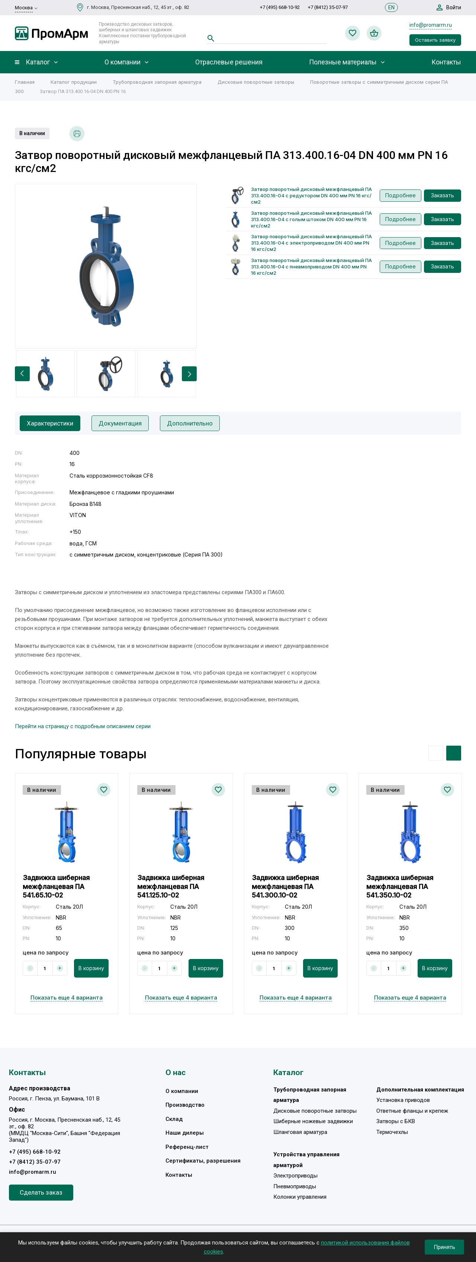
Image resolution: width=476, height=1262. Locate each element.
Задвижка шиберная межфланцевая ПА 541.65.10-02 (56, 886)
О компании (122, 62)
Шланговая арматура (300, 1132)
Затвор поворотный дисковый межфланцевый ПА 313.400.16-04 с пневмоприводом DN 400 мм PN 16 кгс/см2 (311, 266)
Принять (444, 1247)
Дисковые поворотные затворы (315, 1111)
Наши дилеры (184, 1132)
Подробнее (400, 195)
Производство (185, 1105)
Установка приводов (403, 1100)
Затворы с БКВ (395, 1121)
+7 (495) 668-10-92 (280, 7)
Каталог (38, 62)
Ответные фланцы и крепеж (412, 1111)
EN (391, 7)
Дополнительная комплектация (420, 1089)
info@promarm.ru (430, 25)
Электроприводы (295, 1175)
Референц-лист (187, 1147)
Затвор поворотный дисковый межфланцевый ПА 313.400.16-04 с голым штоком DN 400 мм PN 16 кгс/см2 (311, 219)
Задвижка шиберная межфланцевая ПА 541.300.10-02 (285, 886)
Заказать (442, 195)
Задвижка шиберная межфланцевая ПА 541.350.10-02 (399, 886)
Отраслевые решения (229, 62)
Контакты (446, 62)
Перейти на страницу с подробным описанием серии (83, 726)
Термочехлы (392, 1132)
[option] (106, 266)
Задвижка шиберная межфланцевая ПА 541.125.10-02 (170, 886)
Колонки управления (300, 1197)
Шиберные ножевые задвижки (313, 1121)
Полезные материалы (343, 62)
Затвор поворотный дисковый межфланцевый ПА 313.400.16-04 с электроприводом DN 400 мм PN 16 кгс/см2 (311, 242)
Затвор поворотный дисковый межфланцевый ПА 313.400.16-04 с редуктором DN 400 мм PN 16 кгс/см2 (311, 195)
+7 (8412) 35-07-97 (328, 7)
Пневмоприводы (294, 1186)
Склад (174, 1119)
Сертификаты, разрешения (203, 1160)
